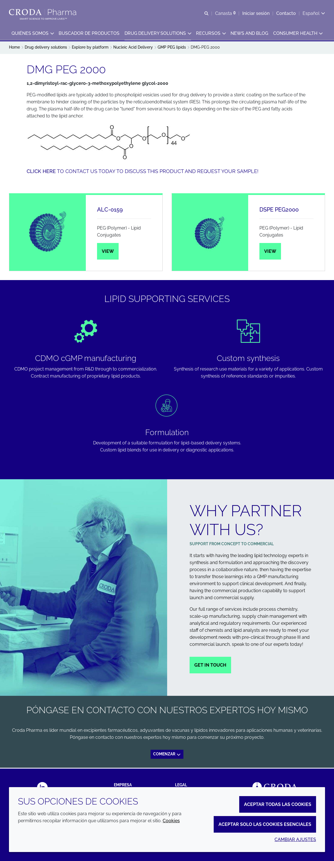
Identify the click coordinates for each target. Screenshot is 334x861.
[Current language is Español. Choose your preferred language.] (314, 13)
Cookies (171, 820)
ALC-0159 (110, 210)
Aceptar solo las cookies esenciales (264, 824)
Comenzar (167, 755)
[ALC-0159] (47, 234)
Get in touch (210, 666)
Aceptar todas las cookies (277, 804)
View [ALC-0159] (108, 252)
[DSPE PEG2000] (210, 234)
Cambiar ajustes (295, 839)
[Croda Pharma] (43, 12)
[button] (32, 34)
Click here (41, 172)
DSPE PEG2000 (279, 210)
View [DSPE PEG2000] (270, 252)
